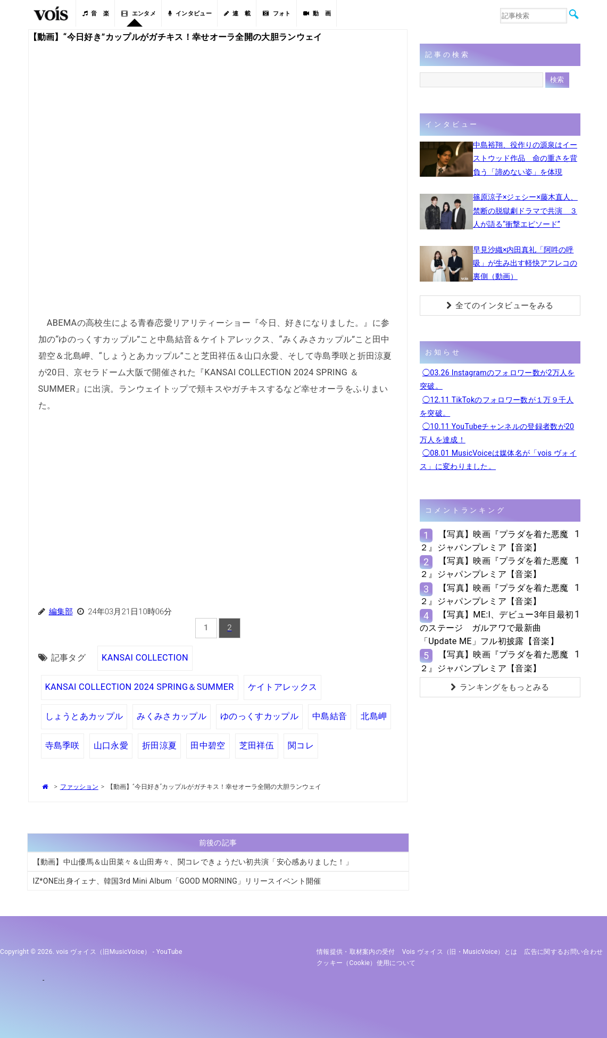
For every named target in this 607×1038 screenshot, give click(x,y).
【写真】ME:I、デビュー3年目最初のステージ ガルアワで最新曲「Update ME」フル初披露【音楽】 (497, 627)
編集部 (61, 611)
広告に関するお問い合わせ (563, 951)
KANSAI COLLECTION (145, 658)
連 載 (237, 13)
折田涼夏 (159, 745)
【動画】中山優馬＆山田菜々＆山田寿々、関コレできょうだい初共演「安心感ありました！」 (193, 862)
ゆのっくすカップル (259, 716)
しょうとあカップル (84, 716)
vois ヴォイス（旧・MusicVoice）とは (460, 951)
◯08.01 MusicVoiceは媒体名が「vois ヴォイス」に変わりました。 (498, 460)
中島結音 (329, 716)
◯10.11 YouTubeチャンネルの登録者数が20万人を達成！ (497, 433)
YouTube (169, 951)
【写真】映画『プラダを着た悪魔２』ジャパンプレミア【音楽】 (494, 541)
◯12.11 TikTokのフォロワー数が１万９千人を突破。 (497, 406)
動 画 (317, 13)
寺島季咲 (62, 745)
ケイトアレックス (283, 687)
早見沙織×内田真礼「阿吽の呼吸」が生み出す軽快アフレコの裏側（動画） (525, 263)
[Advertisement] (217, 498)
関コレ (301, 745)
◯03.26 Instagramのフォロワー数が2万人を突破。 (497, 379)
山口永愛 (111, 745)
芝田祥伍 (256, 745)
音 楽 (95, 13)
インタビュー (190, 13)
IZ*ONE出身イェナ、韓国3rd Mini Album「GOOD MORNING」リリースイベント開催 (177, 881)
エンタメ (138, 13)
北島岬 (374, 716)
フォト (276, 13)
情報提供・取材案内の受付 (356, 951)
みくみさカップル (171, 716)
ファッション (79, 786)
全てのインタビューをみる (499, 305)
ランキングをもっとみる (500, 687)
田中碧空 (207, 745)
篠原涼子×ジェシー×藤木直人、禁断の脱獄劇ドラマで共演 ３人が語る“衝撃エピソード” (525, 210)
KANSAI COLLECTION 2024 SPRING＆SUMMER (139, 687)
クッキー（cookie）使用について (366, 963)
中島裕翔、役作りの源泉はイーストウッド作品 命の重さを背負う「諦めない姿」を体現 (525, 158)
